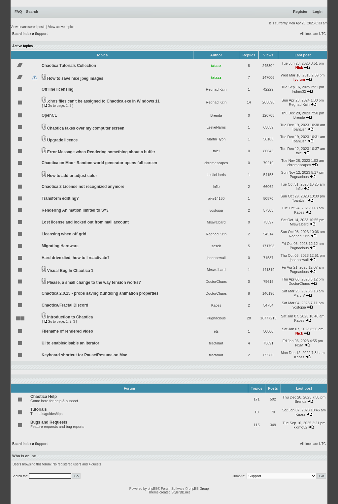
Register (300, 12)
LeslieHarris (216, 127)
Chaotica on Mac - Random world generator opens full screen (99, 163)
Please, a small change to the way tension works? (94, 282)
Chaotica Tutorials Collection (69, 65)
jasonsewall (216, 258)
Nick (299, 68)
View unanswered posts (28, 27)
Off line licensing (58, 89)
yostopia (216, 210)
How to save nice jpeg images (75, 78)
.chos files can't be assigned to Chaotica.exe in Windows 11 (103, 101)
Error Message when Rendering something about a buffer (101, 152)
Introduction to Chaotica (70, 317)
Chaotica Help (43, 396)
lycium (299, 79)
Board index (21, 34)
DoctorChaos (216, 281)
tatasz (216, 66)
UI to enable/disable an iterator (70, 343)
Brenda (216, 115)
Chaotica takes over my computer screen (85, 128)
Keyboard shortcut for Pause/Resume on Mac (84, 355)
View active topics (61, 27)
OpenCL (49, 115)
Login (317, 12)
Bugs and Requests (48, 422)
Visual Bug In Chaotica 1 (70, 270)
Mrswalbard (216, 222)
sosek (216, 246)
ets (216, 331)
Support (41, 34)
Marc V (299, 295)
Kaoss (299, 212)
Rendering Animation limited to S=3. (76, 210)
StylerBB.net (180, 492)
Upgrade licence (62, 140)
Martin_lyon (216, 139)
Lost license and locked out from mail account (85, 222)
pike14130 (216, 198)
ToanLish (299, 129)
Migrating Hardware (60, 246)
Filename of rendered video (67, 331)
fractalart (216, 343)
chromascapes (216, 163)
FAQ (18, 12)
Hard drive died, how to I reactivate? (76, 257)
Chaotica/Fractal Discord (65, 305)
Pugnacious (299, 177)
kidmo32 (299, 91)
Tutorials (38, 409)
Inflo (216, 187)
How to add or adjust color (72, 175)
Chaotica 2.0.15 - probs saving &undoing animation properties (100, 293)
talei (216, 151)
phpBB (152, 488)
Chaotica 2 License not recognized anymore (83, 186)
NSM (299, 345)
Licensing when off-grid (64, 234)
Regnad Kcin (216, 89)
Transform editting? (60, 198)
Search (32, 12)
